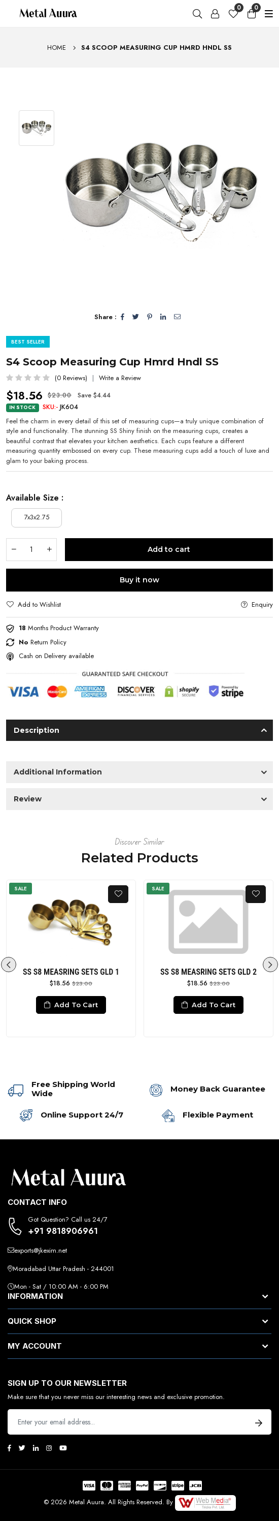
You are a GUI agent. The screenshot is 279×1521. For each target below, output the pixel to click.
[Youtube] (63, 1448)
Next (270, 964)
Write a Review (120, 378)
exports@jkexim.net (40, 1250)
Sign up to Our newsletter (67, 1383)
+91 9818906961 (63, 1231)
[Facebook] (9, 1448)
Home (56, 47)
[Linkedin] (36, 1448)
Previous (8, 964)
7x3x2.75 (36, 517)
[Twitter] (22, 1448)
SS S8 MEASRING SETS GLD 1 (71, 972)
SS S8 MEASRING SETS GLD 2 (208, 972)
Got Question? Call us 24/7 (68, 1219)
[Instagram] (49, 1448)
